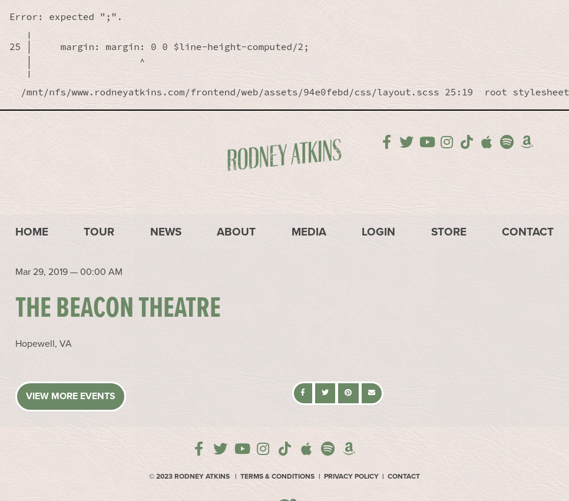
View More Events (70, 396)
